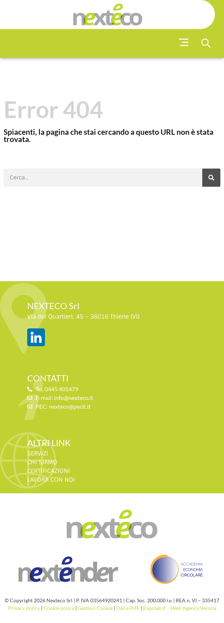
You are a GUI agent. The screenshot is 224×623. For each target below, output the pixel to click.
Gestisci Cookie (95, 608)
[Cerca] (211, 178)
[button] (184, 43)
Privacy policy (24, 608)
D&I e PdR (128, 608)
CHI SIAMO (42, 462)
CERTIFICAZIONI (48, 471)
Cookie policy (58, 608)
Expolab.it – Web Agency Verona (179, 608)
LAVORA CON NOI (51, 480)
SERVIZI (37, 453)
